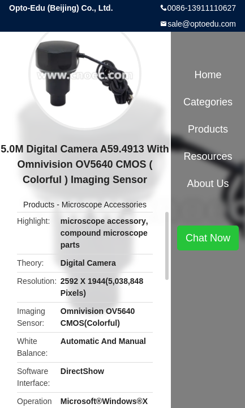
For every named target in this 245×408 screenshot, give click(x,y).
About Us (208, 183)
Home (207, 74)
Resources (207, 156)
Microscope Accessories (104, 204)
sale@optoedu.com (201, 23)
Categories (208, 102)
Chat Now (208, 238)
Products (38, 204)
